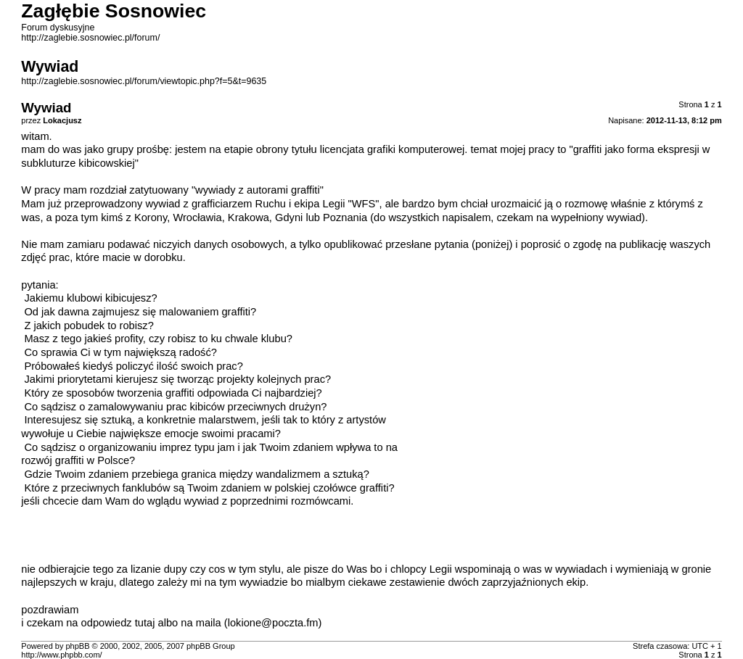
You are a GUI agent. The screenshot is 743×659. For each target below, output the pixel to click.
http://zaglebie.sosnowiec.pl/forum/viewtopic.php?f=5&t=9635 (143, 81)
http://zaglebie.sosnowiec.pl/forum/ (90, 38)
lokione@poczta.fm (273, 623)
